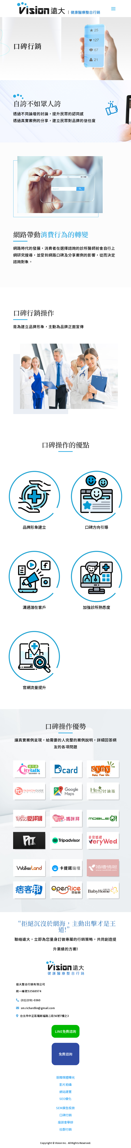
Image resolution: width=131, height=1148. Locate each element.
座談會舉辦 (65, 1122)
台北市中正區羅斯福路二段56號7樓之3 (44, 1016)
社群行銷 (65, 1129)
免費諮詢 (65, 1054)
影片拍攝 (65, 1084)
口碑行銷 (65, 1115)
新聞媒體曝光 (65, 1077)
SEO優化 (65, 1098)
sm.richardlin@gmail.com (38, 1008)
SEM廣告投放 (65, 1108)
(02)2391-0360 (30, 1000)
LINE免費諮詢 (65, 1031)
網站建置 (65, 1091)
